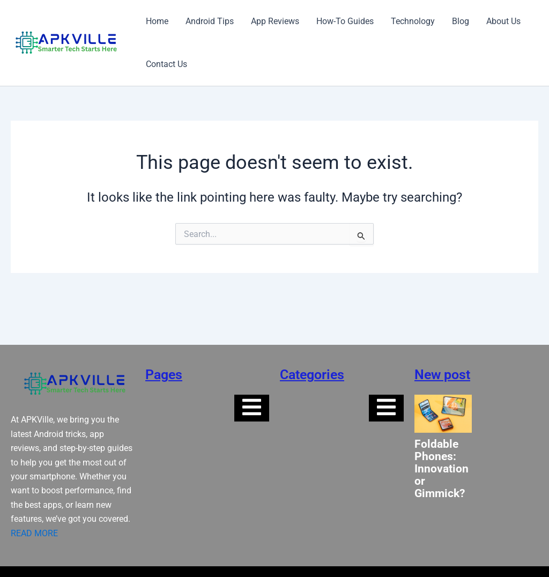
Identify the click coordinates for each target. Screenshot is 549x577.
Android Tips (210, 21)
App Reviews (275, 21)
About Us (503, 21)
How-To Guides (345, 21)
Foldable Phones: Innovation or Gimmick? (441, 469)
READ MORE (34, 533)
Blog (460, 21)
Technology (413, 21)
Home (157, 21)
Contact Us (166, 64)
